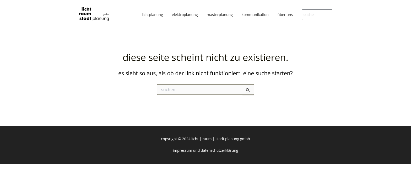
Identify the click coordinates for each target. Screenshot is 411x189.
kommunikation (255, 14)
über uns (285, 14)
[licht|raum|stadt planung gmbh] (94, 14)
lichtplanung (152, 14)
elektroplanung (185, 14)
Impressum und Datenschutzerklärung (205, 150)
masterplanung (220, 14)
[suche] (317, 14)
